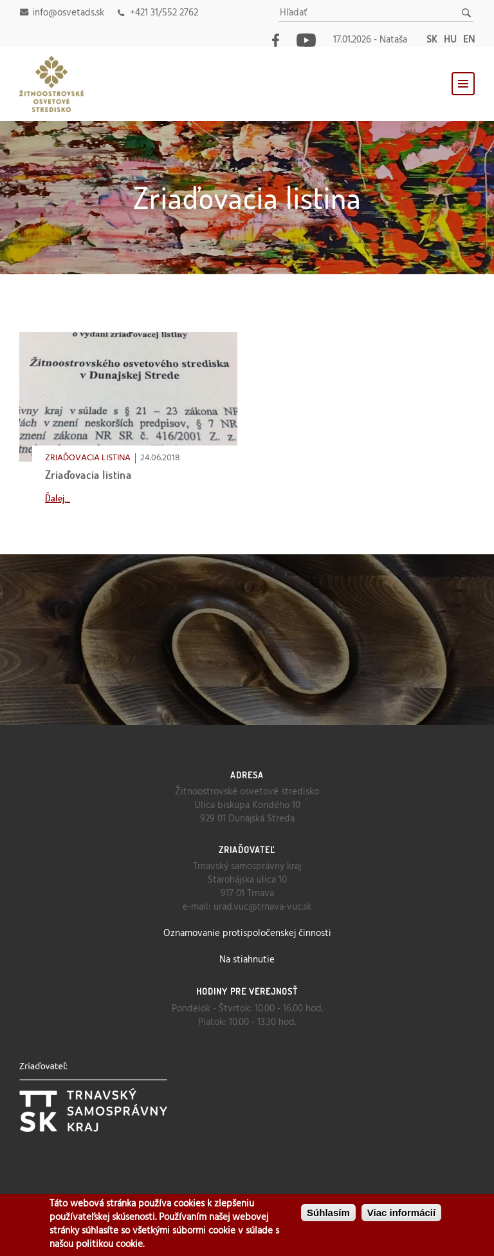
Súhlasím (328, 1213)
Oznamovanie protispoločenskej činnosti (247, 933)
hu (450, 40)
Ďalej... (57, 497)
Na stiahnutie (247, 960)
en (469, 40)
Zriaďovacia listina (88, 474)
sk (431, 40)
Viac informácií (401, 1213)
